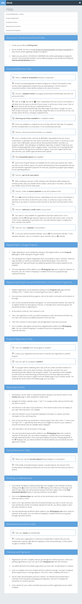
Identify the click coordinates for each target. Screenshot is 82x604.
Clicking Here (32, 45)
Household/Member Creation (15, 14)
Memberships (25, 496)
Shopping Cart (48, 269)
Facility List (16, 397)
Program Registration (12, 18)
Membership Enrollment (13, 26)
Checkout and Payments (13, 30)
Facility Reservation (12, 22)
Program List (55, 290)
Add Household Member (21, 60)
